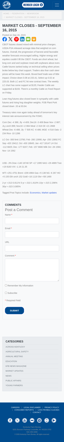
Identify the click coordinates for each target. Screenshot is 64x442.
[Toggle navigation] (57, 5)
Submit (14, 310)
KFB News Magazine (16, 366)
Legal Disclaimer (32, 407)
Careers (15, 407)
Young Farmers (14, 385)
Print (34, 39)
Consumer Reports (24, 410)
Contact (37, 412)
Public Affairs (13, 381)
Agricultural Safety (17, 352)
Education (11, 361)
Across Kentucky (15, 347)
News (8, 376)
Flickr (32, 420)
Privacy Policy (52, 407)
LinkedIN (22, 39)
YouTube (24, 420)
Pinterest (16, 39)
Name (8, 215)
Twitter (10, 39)
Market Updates (14, 371)
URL (7, 242)
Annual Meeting (14, 356)
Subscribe (11, 293)
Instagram (39, 420)
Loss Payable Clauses (48, 410)
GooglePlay (54, 420)
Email (28, 39)
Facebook (4, 39)
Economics (35, 192)
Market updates (49, 192)
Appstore (46, 420)
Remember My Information (19, 285)
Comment (9, 255)
